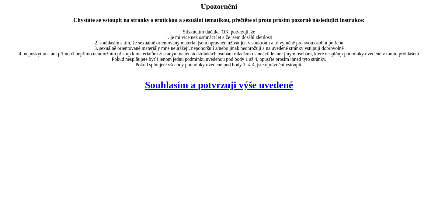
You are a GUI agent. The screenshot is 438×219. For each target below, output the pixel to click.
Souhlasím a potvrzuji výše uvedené (219, 84)
